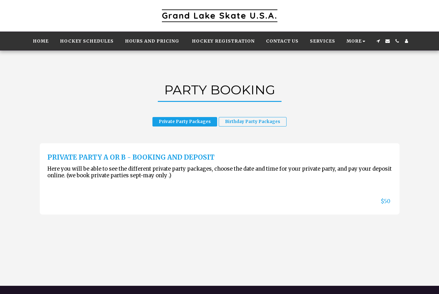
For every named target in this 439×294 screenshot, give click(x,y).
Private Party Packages (185, 121)
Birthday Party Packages (252, 121)
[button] (378, 41)
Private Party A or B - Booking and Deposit (131, 157)
